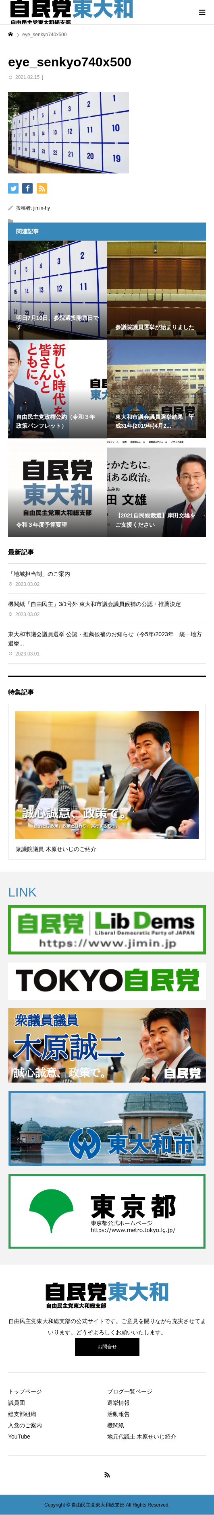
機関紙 (115, 1425)
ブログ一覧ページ (129, 1391)
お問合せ (107, 1347)
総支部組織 (22, 1414)
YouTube (19, 1436)
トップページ (25, 1391)
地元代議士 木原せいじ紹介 (142, 1436)
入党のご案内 (25, 1425)
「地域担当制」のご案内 (39, 574)
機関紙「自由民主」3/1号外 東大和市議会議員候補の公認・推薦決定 (94, 604)
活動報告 (118, 1414)
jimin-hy (41, 208)
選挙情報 (118, 1403)
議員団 (16, 1403)
